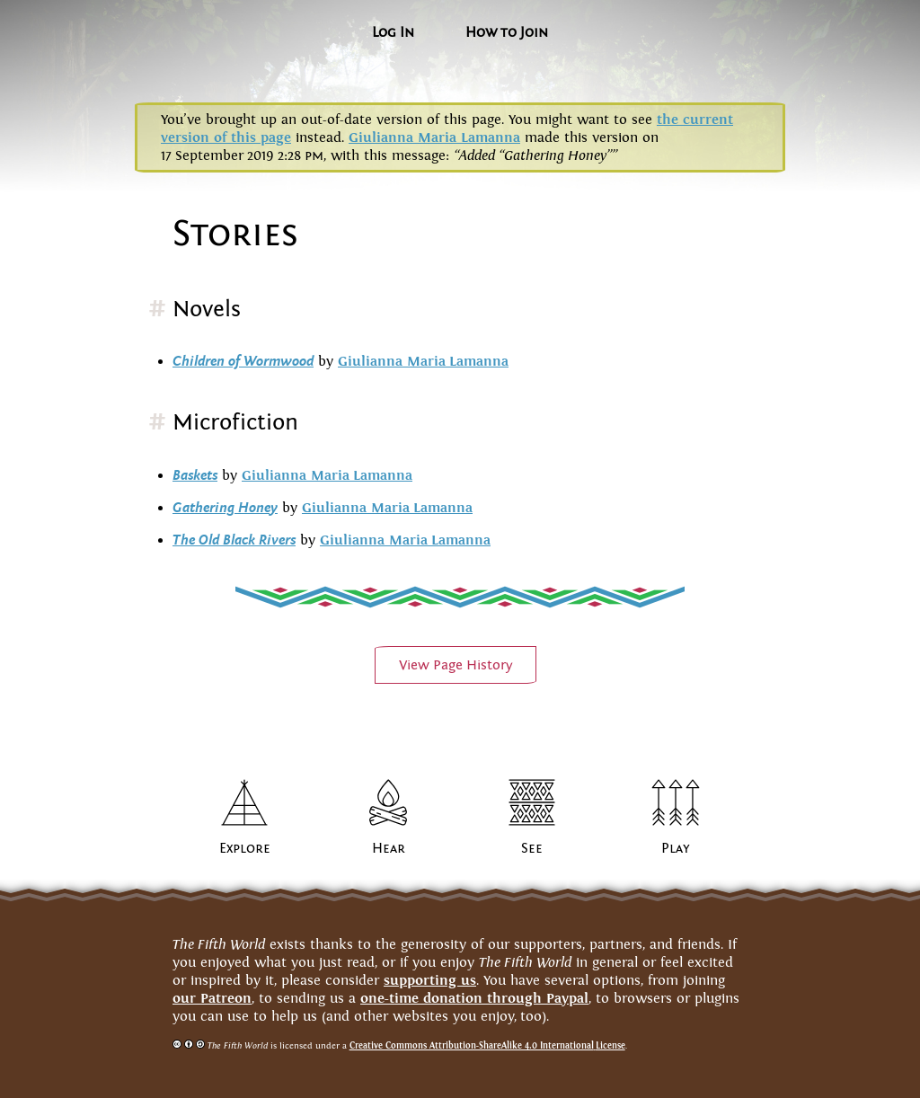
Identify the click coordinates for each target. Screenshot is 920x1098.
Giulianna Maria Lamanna (434, 137)
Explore (244, 848)
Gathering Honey (225, 508)
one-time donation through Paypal (474, 997)
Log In (393, 32)
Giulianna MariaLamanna (423, 360)
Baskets (194, 475)
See (532, 848)
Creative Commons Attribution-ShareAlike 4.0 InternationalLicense (487, 1045)
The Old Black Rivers (234, 540)
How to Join (506, 32)
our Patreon (212, 997)
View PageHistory (456, 665)
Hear (388, 848)
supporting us (430, 979)
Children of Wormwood (243, 361)
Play (675, 848)
